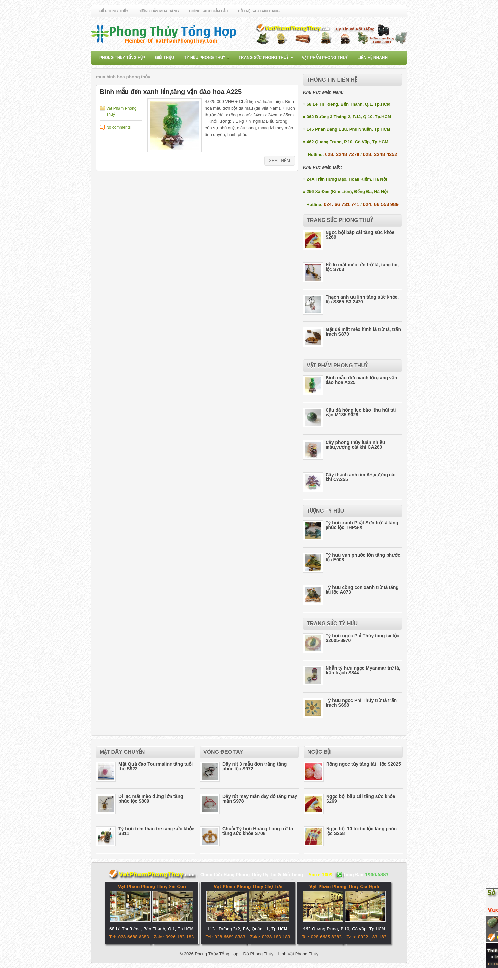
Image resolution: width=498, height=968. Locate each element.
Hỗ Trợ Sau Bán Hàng (259, 11)
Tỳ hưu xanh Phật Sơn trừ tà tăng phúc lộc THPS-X (362, 525)
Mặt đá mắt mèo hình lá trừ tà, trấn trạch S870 (363, 332)
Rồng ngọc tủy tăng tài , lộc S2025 (363, 764)
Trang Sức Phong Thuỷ (267, 55)
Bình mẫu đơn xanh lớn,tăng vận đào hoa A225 (171, 91)
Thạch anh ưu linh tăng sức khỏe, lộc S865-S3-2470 (362, 299)
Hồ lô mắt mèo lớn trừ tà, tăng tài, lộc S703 (362, 267)
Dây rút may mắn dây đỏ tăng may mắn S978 (259, 799)
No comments (118, 127)
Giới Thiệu (164, 57)
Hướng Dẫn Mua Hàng (158, 11)
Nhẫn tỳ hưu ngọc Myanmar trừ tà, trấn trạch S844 (363, 670)
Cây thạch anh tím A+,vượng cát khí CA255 (361, 477)
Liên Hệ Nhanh (373, 57)
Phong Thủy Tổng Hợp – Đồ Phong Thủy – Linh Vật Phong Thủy (256, 953)
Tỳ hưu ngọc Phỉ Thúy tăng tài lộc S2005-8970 (362, 638)
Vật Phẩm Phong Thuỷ (325, 57)
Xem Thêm (279, 160)
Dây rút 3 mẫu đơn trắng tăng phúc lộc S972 (254, 766)
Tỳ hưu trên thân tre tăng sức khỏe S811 (156, 831)
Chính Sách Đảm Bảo (208, 11)
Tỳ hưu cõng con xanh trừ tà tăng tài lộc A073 (362, 590)
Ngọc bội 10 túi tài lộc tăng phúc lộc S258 (361, 831)
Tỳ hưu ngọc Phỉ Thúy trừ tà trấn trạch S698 (361, 703)
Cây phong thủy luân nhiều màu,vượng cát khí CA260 (355, 445)
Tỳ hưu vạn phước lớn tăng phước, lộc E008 (364, 557)
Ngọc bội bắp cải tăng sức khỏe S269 (360, 235)
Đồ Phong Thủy (113, 11)
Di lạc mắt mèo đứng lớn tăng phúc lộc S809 (150, 799)
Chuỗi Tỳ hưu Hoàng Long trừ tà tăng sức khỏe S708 (257, 831)
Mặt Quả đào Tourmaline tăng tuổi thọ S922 (155, 766)
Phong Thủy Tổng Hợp (122, 57)
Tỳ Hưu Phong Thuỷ (208, 55)
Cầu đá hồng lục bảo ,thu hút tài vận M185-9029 (361, 412)
